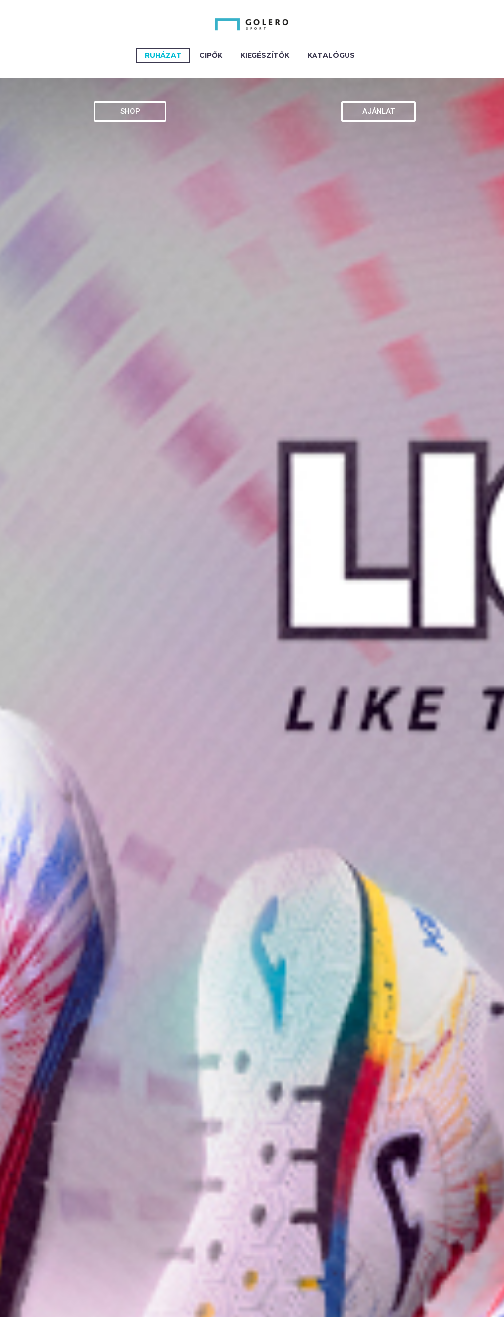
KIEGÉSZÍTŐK (264, 55)
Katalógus (331, 55)
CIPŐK (210, 55)
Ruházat (163, 55)
